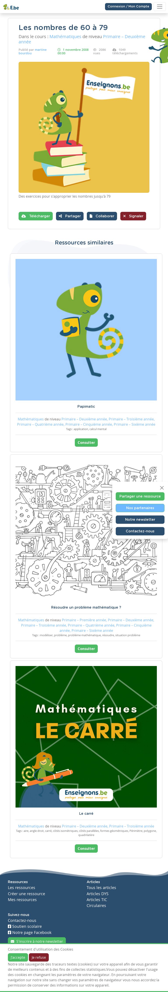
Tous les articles (101, 887)
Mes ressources (22, 899)
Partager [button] (70, 216)
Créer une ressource (26, 893)
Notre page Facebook (29, 932)
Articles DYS (97, 893)
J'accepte (18, 957)
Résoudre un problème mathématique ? (86, 607)
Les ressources (21, 887)
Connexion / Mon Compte (128, 6)
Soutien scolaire (25, 926)
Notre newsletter (140, 519)
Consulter (86, 442)
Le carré (86, 813)
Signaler (133, 216)
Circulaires (96, 905)
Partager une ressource (140, 496)
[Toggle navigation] (160, 6)
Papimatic (86, 406)
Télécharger (35, 216)
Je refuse (39, 957)
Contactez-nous (140, 531)
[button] (102, 216)
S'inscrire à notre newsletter (37, 941)
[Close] (161, 488)
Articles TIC (97, 899)
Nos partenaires (140, 508)
